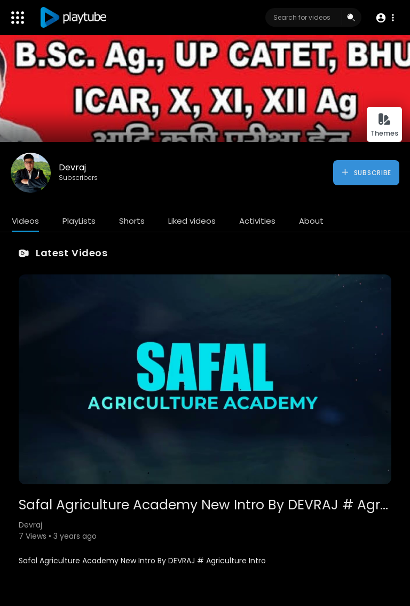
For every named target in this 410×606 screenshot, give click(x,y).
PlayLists (79, 220)
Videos (25, 220)
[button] (384, 18)
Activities (257, 220)
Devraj (72, 167)
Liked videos (192, 220)
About (311, 220)
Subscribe (366, 172)
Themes (384, 125)
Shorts (132, 220)
